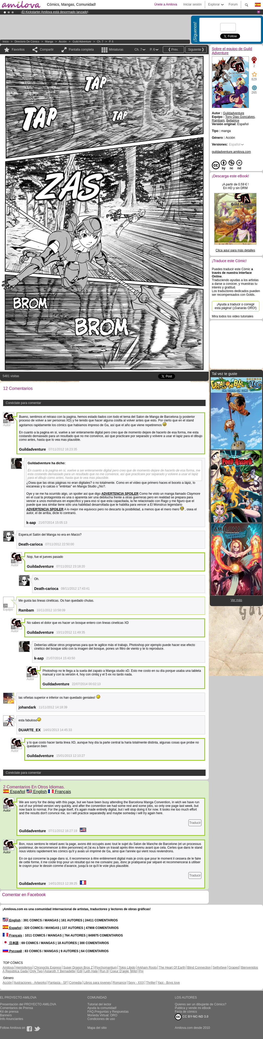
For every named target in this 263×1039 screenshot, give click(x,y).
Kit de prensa (9, 1011)
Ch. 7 (100, 41)
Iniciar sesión (192, 4)
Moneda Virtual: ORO (102, 1015)
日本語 (11, 943)
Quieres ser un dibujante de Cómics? (200, 1004)
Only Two (36, 971)
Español (14, 791)
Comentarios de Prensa (16, 1008)
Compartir (47, 49)
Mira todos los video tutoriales (232, 316)
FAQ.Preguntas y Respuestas (108, 1011)
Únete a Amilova (165, 4)
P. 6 (111, 41)
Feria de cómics (186, 1011)
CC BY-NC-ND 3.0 (191, 1016)
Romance (119, 982)
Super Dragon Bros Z (78, 967)
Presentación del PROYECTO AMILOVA (28, 1004)
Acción (63, 41)
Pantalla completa (81, 49)
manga (49, 41)
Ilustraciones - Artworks (30, 982)
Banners (6, 1015)
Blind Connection (199, 967)
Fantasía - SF (57, 982)
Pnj (141, 971)
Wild (134, 971)
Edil (79, 971)
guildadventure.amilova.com (231, 152)
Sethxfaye (219, 967)
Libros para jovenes (97, 982)
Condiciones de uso (101, 1019)
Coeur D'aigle (120, 971)
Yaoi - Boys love (168, 982)
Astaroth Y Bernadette (60, 971)
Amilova (8, 967)
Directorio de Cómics (27, 41)
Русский (12, 951)
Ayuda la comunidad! (102, 1008)
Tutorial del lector (99, 1004)
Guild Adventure (82, 41)
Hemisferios (24, 967)
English (36, 791)
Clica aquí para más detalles (235, 250)
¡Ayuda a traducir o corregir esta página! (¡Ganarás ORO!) (236, 306)
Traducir (195, 823)
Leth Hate (91, 971)
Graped (234, 967)
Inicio (6, 41)
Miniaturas (116, 49)
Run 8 (104, 971)
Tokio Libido (127, 967)
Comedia (75, 982)
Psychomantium (106, 967)
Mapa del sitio (97, 1028)
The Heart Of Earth (172, 967)
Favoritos (18, 49)
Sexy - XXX (136, 982)
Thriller (151, 982)
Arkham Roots (147, 967)
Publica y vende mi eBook (193, 1008)
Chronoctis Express (47, 967)
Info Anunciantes (11, 1019)
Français (59, 791)
